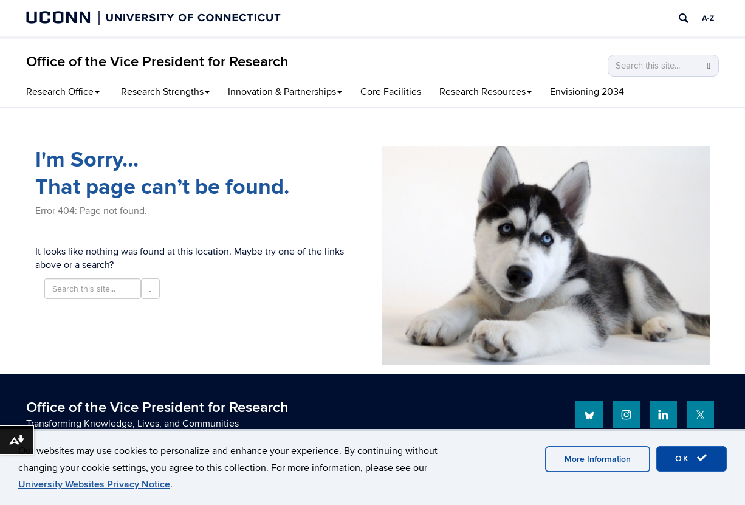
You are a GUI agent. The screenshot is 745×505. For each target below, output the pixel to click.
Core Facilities (390, 92)
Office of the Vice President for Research (157, 61)
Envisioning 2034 (587, 92)
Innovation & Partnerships (285, 92)
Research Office (63, 92)
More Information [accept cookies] (598, 459)
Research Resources (485, 92)
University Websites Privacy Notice (94, 484)
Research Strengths (165, 92)
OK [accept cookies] (691, 458)
